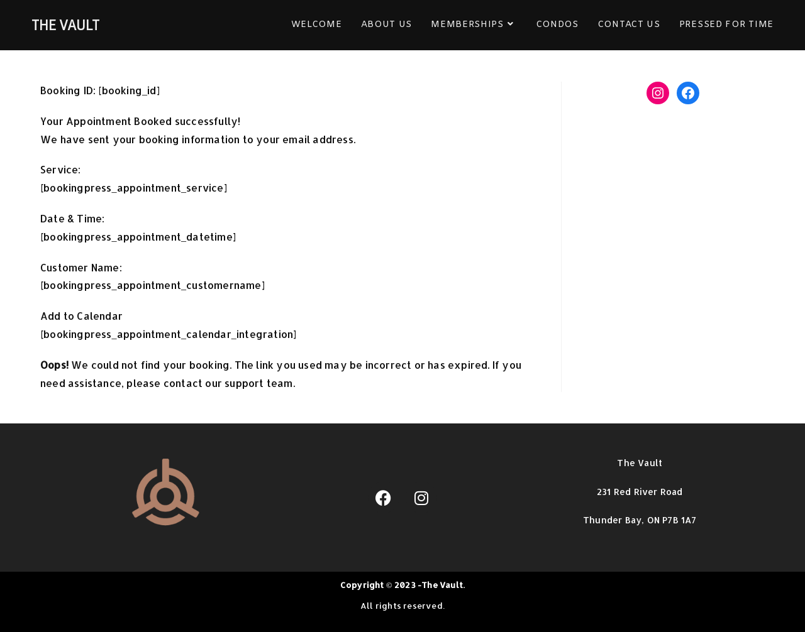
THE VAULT (65, 24)
